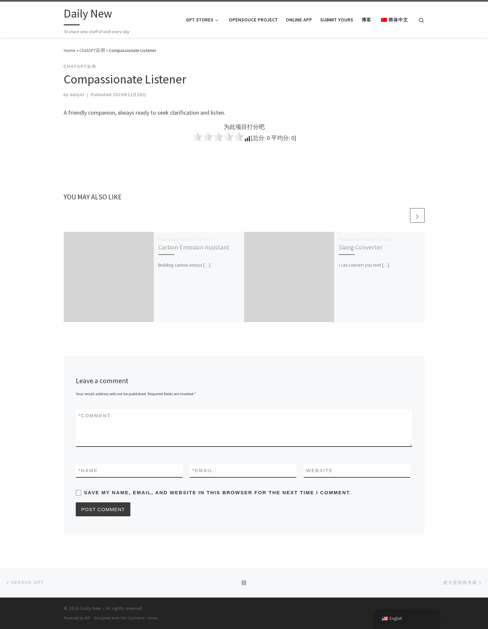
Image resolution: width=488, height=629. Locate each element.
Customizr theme (142, 618)
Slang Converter (360, 247)
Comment (94, 415)
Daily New (91, 608)
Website (319, 470)
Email (202, 470)
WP (87, 618)
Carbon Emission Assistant (194, 247)
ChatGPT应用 (92, 50)
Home (69, 50)
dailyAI (77, 95)
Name (88, 470)
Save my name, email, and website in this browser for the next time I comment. (217, 492)
